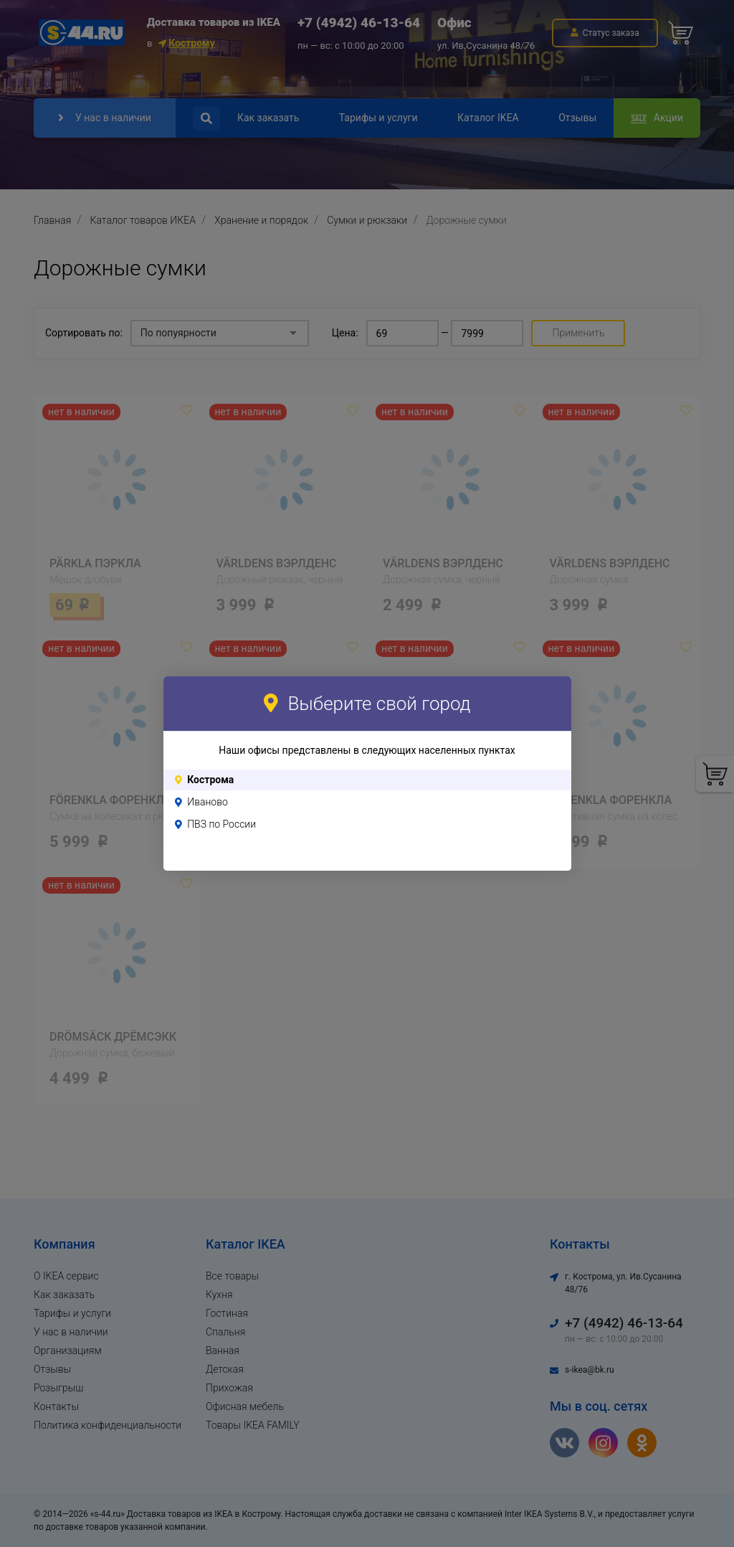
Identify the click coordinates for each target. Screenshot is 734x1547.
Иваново (207, 802)
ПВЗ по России (221, 824)
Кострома (210, 779)
